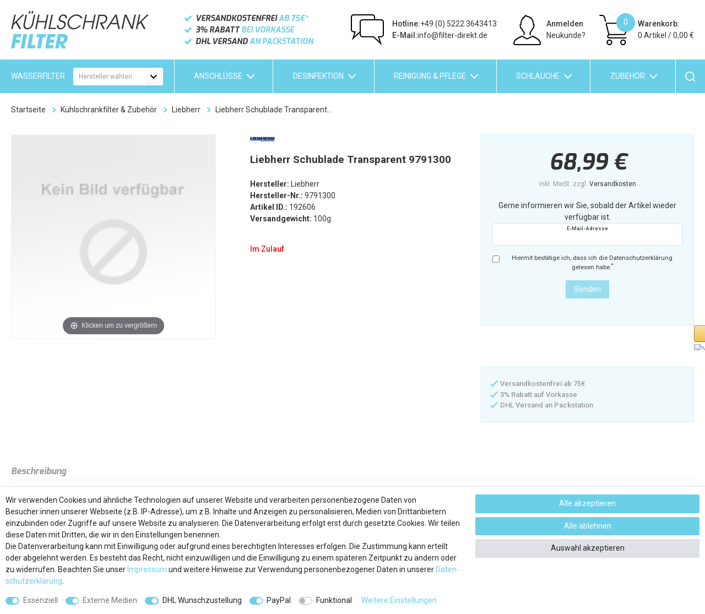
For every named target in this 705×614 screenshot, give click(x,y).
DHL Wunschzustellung (202, 600)
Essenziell (40, 600)
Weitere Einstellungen (399, 600)
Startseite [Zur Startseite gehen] (28, 109)
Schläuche (538, 76)
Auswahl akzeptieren (588, 548)
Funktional (334, 600)
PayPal (279, 600)
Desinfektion (318, 76)
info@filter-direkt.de (439, 35)
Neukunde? (565, 35)
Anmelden (564, 23)
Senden (587, 289)
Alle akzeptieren (587, 503)
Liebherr (186, 109)
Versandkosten (612, 184)
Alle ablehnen (587, 525)
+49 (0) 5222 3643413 (444, 23)
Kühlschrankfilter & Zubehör (109, 109)
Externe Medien (110, 600)
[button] (536, 347)
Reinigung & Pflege (430, 76)
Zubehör (627, 76)
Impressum (147, 569)
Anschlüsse (218, 76)
